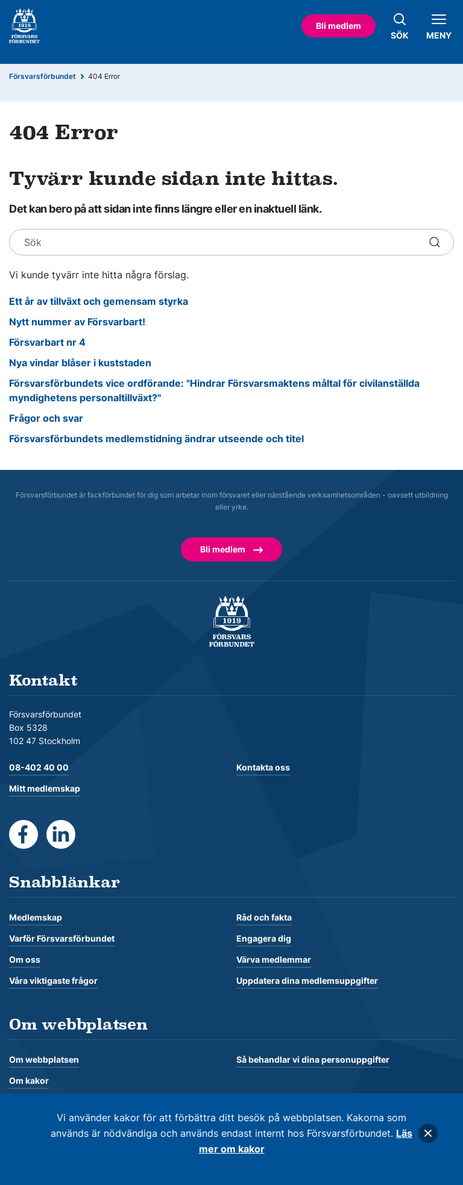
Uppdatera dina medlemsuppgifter (307, 980)
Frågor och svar (46, 418)
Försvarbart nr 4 (47, 342)
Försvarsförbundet (42, 76)
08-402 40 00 (39, 767)
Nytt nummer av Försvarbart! (77, 322)
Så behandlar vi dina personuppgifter (312, 1059)
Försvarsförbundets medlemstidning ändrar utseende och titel (156, 439)
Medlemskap (35, 917)
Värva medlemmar (273, 959)
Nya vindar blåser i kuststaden (80, 363)
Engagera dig (263, 938)
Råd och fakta (264, 917)
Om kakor (29, 1080)
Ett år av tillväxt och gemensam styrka (98, 301)
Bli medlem (338, 25)
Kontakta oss (263, 767)
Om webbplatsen (44, 1059)
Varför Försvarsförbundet (62, 938)
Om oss (24, 959)
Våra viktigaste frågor (53, 980)
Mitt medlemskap (44, 788)
